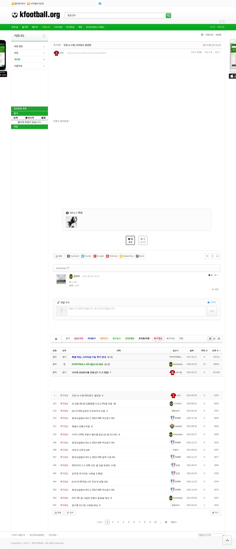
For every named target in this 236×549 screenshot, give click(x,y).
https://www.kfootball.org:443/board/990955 (86, 53)
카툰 (181, 338)
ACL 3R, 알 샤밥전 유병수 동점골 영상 (91, 498)
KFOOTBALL (176, 357)
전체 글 (14, 27)
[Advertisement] (29, 87)
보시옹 (176, 372)
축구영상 (158, 338)
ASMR (176, 418)
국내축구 (92, 338)
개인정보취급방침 (36, 535)
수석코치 (176, 403)
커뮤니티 (46, 27)
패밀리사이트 (205, 535)
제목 (119, 350)
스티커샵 (58, 27)
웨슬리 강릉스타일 (81, 426)
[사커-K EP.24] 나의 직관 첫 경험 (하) (90, 481)
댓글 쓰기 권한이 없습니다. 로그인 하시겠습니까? (92, 309)
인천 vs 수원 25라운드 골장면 (77, 45)
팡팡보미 (176, 411)
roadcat (176, 426)
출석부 (25, 27)
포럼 (16, 53)
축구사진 (170, 338)
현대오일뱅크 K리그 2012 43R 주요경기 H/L (93, 418)
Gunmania (175, 364)
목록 (58, 256)
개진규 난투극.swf (80, 450)
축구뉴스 (117, 338)
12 (108, 357)
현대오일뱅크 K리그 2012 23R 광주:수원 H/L (93, 457)
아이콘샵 (70, 27)
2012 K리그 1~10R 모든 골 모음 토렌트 (91, 465)
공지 (68, 338)
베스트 (35, 27)
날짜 (192, 350)
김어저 (74, 276)
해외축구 (104, 338)
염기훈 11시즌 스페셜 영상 (85, 505)
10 (114, 404)
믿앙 (175, 465)
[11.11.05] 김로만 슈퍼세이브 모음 (89, 411)
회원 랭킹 (18, 46)
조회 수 (216, 350)
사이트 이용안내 (18, 535)
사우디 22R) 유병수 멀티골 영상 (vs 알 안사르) (95, 434)
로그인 (212, 27)
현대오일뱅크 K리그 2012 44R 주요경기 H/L (93, 490)
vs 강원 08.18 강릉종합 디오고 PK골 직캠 (92, 403)
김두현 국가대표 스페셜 (83, 473)
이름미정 (18, 66)
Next (174, 522)
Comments (62, 268)
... (160, 522)
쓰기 (215, 512)
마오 (59, 53)
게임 (80, 27)
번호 (55, 350)
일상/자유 (78, 338)
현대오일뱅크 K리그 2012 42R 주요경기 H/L (93, 442)
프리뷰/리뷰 (144, 338)
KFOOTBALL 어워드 (95, 27)
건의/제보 (129, 338)
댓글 (214, 289)
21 (166, 522)
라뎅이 (176, 450)
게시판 (17, 59)
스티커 (211, 302)
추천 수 (204, 350)
